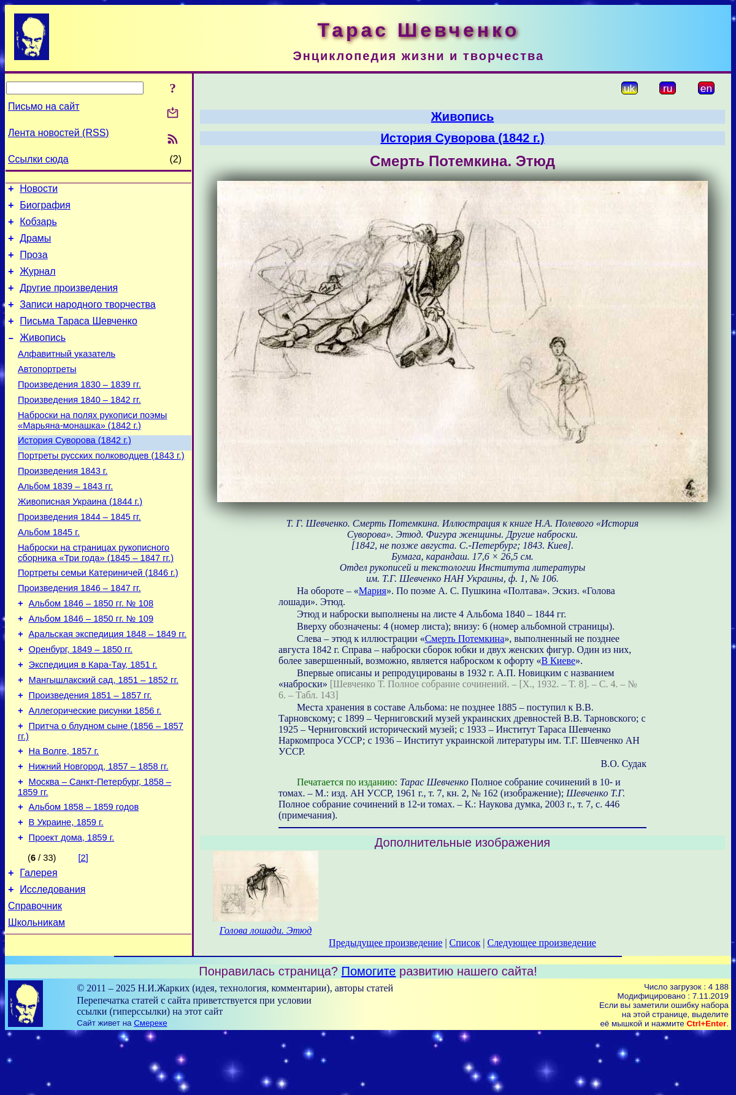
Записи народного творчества (88, 319)
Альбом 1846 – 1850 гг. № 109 (91, 668)
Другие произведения (69, 301)
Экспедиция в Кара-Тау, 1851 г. (93, 720)
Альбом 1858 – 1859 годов (84, 877)
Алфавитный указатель (66, 374)
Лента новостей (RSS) (58, 133)
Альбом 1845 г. (49, 573)
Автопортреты (47, 391)
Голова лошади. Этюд (266, 930)
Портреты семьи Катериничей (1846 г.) (98, 617)
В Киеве (558, 660)
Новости (39, 190)
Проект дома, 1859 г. (72, 911)
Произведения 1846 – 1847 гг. (79, 634)
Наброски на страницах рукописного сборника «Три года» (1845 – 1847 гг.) (96, 595)
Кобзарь (38, 227)
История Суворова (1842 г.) (74, 470)
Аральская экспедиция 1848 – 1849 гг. (108, 685)
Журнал (37, 282)
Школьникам (36, 1003)
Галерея (38, 948)
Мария (372, 591)
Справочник (35, 985)
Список (465, 942)
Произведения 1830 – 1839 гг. (79, 408)
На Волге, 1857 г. (64, 815)
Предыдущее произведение (385, 942)
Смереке (150, 1083)
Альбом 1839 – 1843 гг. (65, 521)
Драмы (35, 245)
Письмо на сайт (43, 106)
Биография (45, 209)
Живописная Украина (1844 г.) (80, 538)
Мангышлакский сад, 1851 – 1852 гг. (103, 737)
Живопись (43, 356)
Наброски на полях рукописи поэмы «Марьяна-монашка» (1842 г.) (92, 448)
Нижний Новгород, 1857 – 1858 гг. (99, 832)
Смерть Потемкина (465, 638)
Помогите (369, 1031)
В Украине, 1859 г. (66, 894)
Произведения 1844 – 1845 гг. (79, 555)
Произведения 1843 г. (63, 504)
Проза (33, 264)
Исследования (52, 966)
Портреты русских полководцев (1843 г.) (101, 487)
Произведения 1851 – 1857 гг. (90, 754)
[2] (83, 931)
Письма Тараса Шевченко (78, 337)
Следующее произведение (541, 942)
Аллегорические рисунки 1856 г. (95, 771)
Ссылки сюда (38, 159)
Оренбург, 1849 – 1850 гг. (80, 703)
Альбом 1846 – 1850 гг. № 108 (91, 651)
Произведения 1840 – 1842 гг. (79, 425)
